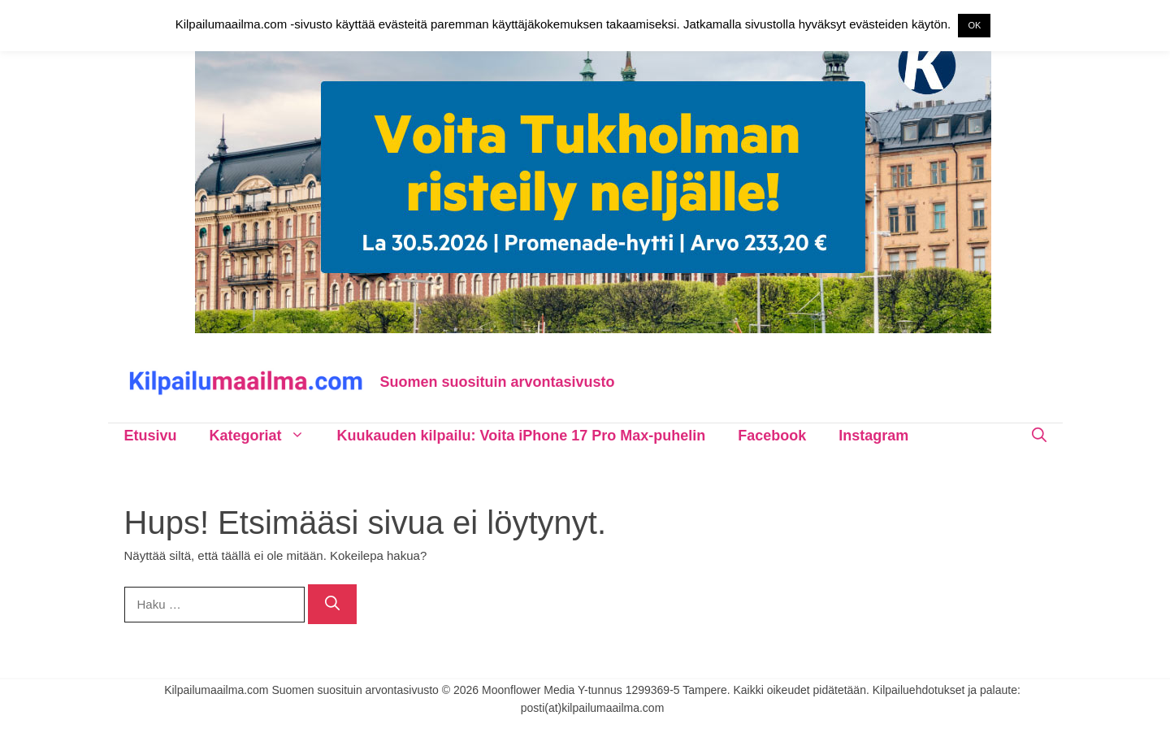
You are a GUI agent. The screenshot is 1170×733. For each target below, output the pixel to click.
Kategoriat (265, 435)
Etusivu (150, 435)
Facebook (772, 435)
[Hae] (332, 604)
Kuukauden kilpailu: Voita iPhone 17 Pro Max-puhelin (521, 435)
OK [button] (974, 25)
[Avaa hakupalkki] (1039, 435)
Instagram (873, 435)
